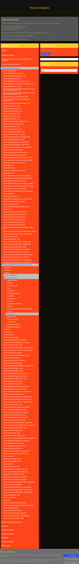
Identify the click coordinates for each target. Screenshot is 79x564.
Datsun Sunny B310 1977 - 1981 (20, 126)
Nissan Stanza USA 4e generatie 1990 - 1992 (20, 469)
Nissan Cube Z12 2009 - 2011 (20, 204)
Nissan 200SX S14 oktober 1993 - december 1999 (20, 136)
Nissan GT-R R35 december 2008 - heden (20, 212)
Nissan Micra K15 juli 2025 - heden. (13, 345)
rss (48, 561)
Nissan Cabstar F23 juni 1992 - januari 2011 (20, 188)
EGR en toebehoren (12, 285)
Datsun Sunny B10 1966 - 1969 (20, 118)
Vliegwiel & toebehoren (13, 324)
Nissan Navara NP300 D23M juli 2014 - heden (20, 355)
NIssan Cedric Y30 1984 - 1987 (20, 196)
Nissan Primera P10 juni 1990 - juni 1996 (20, 414)
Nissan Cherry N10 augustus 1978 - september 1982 (20, 199)
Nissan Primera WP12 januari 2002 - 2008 (15, 427)
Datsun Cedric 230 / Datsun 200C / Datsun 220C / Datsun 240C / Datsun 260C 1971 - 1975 (20, 89)
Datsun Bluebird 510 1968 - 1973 (20, 78)
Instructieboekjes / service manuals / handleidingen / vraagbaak (20, 59)
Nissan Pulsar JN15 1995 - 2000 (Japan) (20, 435)
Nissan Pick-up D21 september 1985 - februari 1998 (17, 396)
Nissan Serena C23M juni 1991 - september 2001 (20, 451)
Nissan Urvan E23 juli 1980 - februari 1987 (20, 502)
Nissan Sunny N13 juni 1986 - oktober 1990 (20, 477)
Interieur (21, 272)
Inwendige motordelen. (13, 293)
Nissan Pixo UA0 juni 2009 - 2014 (20, 404)
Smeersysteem (11, 314)
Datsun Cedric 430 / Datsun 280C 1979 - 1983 (20, 96)
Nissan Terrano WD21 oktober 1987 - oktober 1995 (20, 489)
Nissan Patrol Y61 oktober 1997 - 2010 (20, 394)
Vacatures (4, 553)
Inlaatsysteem (11, 290)
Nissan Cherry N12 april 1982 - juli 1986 (20, 201)
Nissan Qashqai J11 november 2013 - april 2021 (20, 440)
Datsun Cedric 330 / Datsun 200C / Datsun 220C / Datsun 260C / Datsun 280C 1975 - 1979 (20, 93)
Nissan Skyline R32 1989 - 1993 (20, 458)
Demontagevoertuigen (20, 55)
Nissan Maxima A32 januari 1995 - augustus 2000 (20, 249)
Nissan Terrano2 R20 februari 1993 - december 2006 (20, 492)
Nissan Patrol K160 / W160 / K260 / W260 (20, 389)
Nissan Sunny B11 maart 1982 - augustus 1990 (20, 471)
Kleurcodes (5, 526)
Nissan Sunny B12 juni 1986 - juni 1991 (20, 474)
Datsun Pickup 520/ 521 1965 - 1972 (20, 111)
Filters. (9, 288)
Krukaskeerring (11, 298)
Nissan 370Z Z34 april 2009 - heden (20, 149)
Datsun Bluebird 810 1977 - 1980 (20, 86)
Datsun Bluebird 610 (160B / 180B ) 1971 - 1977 (20, 81)
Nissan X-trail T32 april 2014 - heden (20, 518)
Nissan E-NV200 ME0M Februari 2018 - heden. (20, 206)
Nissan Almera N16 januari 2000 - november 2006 (20, 157)
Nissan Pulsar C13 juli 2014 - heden (20, 430)
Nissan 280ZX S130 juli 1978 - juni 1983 (20, 139)
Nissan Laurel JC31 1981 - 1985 (20, 239)
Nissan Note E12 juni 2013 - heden (20, 363)
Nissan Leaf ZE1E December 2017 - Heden (20, 246)
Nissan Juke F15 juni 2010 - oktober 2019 (20, 219)
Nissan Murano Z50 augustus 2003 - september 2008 (20, 347)
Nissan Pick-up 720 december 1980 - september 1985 (20, 402)
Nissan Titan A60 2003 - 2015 (20, 495)
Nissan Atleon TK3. (20, 173)
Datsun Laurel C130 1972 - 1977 (20, 105)
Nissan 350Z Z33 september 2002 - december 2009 (20, 147)
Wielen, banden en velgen (11, 337)
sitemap (45, 561)
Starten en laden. (11, 316)
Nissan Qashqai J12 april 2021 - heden (20, 443)
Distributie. (10, 283)
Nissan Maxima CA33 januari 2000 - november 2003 (20, 254)
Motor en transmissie (21, 275)
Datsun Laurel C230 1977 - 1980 (20, 108)
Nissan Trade (20, 500)
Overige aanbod (6, 545)
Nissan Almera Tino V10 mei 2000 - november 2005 (20, 160)
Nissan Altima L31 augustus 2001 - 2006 (20, 162)
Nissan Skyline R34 (20, 464)
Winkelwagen (46, 54)
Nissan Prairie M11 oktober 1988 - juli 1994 (20, 409)
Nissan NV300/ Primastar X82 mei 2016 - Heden (20, 373)
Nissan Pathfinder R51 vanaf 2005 (20, 383)
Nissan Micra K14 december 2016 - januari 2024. (20, 342)
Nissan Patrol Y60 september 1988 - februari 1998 (20, 391)
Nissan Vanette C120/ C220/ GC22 (20, 510)
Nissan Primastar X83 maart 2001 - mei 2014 (20, 412)
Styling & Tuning (9, 334)
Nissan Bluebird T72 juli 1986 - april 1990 (20, 180)
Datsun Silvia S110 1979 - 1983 (20, 116)
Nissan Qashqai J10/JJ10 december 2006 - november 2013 (20, 438)
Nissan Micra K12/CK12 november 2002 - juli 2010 (20, 265)
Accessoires (7, 267)
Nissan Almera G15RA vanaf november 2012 (20, 152)
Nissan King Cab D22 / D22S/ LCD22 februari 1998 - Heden (20, 231)
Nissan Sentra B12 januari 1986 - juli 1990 (20, 446)
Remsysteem (21, 332)
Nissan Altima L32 (20, 165)
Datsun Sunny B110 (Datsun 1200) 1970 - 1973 (20, 121)
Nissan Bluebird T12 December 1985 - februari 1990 (20, 178)
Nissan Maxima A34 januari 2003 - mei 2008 (20, 252)
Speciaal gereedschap (8, 530)
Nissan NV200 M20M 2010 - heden (20, 368)
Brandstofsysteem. (12, 280)
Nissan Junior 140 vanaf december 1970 (20, 224)
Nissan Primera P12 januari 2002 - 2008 (20, 420)
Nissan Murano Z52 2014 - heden (20, 352)
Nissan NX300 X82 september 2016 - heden (20, 378)
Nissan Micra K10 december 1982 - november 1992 (20, 259)
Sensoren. (9, 311)
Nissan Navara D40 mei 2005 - (20, 358)
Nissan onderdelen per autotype (20, 68)
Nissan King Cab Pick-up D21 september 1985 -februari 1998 (20, 227)
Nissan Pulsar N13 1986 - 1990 (20, 433)
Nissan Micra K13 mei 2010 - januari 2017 (20, 339)
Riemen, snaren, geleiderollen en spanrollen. (19, 308)
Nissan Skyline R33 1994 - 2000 (20, 461)
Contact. (4, 549)
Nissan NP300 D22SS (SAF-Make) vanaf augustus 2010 (20, 365)
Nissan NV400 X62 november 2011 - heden (20, 376)
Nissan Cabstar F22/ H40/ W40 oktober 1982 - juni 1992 (20, 186)
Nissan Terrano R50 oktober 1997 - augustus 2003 (20, 487)
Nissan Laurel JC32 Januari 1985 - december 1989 (20, 241)
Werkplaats (5, 537)
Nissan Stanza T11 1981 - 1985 (20, 466)
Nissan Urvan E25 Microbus (20, 508)
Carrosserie (21, 270)
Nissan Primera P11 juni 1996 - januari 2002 (20, 417)
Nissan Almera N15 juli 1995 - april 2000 (20, 155)
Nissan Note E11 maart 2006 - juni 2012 (20, 360)
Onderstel (21, 329)
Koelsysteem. (10, 296)
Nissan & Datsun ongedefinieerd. (11, 64)
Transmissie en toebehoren (22, 327)
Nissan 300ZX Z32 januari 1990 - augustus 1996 (20, 144)
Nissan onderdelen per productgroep (20, 522)
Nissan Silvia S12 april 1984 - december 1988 (20, 453)
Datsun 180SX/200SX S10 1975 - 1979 (20, 73)
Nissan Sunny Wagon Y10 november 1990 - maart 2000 (20, 482)
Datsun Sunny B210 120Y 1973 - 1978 (20, 124)
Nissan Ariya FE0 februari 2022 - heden (20, 170)
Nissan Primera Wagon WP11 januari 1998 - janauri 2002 (20, 425)
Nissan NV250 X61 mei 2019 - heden (20, 370)
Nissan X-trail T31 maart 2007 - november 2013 (20, 515)
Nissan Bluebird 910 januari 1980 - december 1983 (20, 175)
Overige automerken (20, 541)
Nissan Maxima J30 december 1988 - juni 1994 (20, 257)
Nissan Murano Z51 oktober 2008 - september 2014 (20, 350)
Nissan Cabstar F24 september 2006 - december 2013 (20, 191)
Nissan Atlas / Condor (9, 168)
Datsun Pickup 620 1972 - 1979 (20, 113)
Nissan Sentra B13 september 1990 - (20, 448)
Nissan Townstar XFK (20, 497)
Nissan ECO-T (20, 209)
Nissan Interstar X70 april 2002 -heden (20, 217)
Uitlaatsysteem (22, 321)
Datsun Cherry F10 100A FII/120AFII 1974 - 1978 (20, 103)
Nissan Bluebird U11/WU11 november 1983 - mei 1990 (20, 183)
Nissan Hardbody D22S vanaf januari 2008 (15, 214)
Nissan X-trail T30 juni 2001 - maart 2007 (20, 513)
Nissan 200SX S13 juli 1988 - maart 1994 (20, 134)
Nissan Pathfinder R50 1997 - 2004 (13, 381)
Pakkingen (10, 306)
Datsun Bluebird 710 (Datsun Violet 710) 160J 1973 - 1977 (20, 83)
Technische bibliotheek (20, 534)
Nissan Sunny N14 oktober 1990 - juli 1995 (20, 479)
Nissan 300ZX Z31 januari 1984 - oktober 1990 (20, 142)
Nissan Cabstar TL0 (20, 193)
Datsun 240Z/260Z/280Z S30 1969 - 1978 (20, 76)
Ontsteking (10, 301)
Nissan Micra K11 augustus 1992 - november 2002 (20, 262)
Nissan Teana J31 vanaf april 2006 (20, 484)
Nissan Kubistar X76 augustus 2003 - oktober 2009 (20, 234)
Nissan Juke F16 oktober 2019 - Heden (20, 222)
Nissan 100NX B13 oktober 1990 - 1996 (20, 131)
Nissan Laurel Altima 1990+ (20, 236)
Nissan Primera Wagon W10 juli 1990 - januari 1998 (20, 422)
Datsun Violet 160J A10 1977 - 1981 (20, 129)
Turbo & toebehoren (12, 319)
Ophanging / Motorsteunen (14, 303)
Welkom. (4, 50)
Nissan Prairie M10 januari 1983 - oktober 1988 (20, 407)
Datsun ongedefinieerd (9, 70)
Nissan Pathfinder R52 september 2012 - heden (20, 386)
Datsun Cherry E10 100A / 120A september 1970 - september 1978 (20, 99)
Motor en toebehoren (22, 277)
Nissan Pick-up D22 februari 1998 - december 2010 (17, 399)
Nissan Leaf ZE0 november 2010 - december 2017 (20, 244)
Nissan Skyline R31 (20, 456)
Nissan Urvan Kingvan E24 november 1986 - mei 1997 (20, 505)
